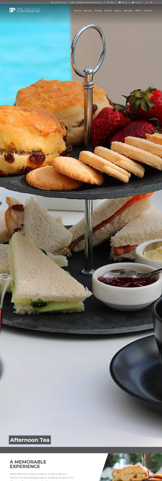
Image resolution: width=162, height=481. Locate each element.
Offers (138, 10)
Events (107, 10)
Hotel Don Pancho (24, 10)
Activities (128, 10)
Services (88, 10)
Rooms (77, 10)
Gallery (117, 10)
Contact (148, 10)
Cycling (98, 10)
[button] (148, 2)
